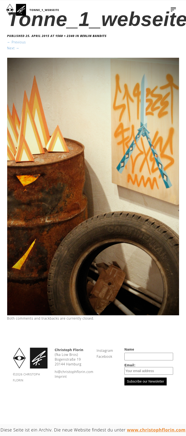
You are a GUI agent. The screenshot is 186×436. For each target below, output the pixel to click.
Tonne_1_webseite (44, 10)
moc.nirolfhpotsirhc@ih (74, 371)
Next (13, 48)
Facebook (104, 356)
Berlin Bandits (93, 36)
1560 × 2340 (64, 36)
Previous (16, 42)
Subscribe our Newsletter (145, 381)
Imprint (61, 376)
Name (129, 349)
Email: (148, 369)
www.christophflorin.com (156, 430)
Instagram (104, 350)
